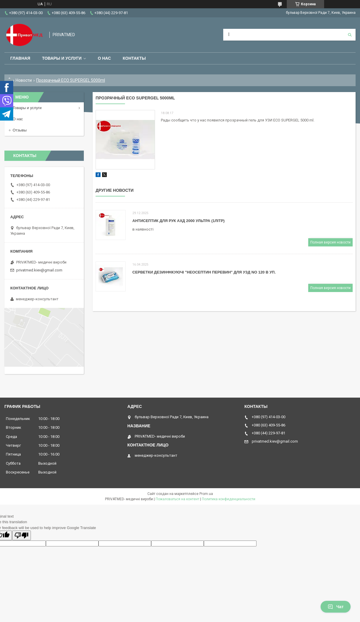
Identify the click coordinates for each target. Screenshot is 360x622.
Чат (336, 606)
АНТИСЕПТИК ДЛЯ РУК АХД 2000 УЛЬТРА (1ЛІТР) (178, 221)
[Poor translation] (21, 535)
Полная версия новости (330, 242)
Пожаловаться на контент (177, 499)
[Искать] (350, 35)
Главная (20, 58)
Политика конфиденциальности (228, 499)
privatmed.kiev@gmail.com (39, 270)
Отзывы (20, 130)
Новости (24, 80)
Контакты (134, 58)
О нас (104, 58)
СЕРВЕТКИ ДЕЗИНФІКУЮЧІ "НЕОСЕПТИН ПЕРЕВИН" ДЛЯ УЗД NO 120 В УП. (204, 272)
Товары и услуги (62, 58)
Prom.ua (206, 494)
